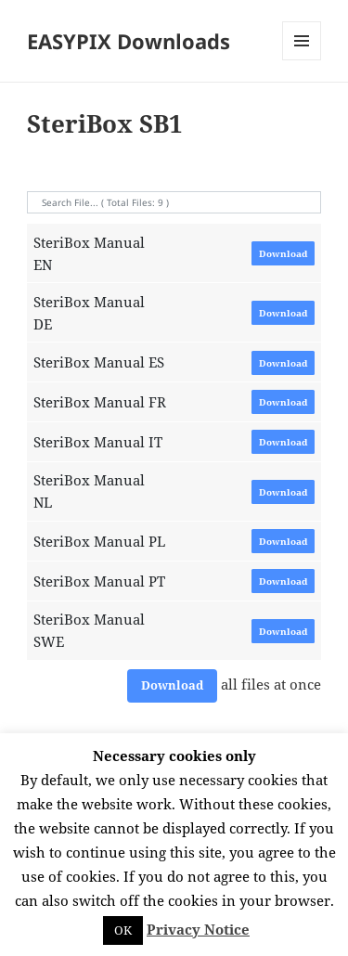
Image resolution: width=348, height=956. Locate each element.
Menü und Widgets (302, 59)
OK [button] (123, 930)
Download (283, 253)
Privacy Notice (198, 929)
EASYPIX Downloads (128, 41)
